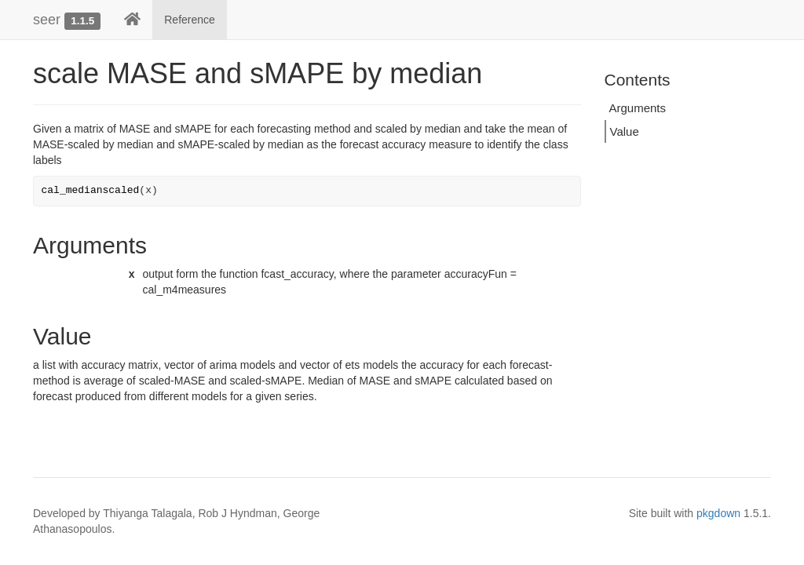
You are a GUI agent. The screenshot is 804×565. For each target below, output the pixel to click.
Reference (189, 19)
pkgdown (718, 513)
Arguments (638, 108)
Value (624, 131)
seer (46, 19)
